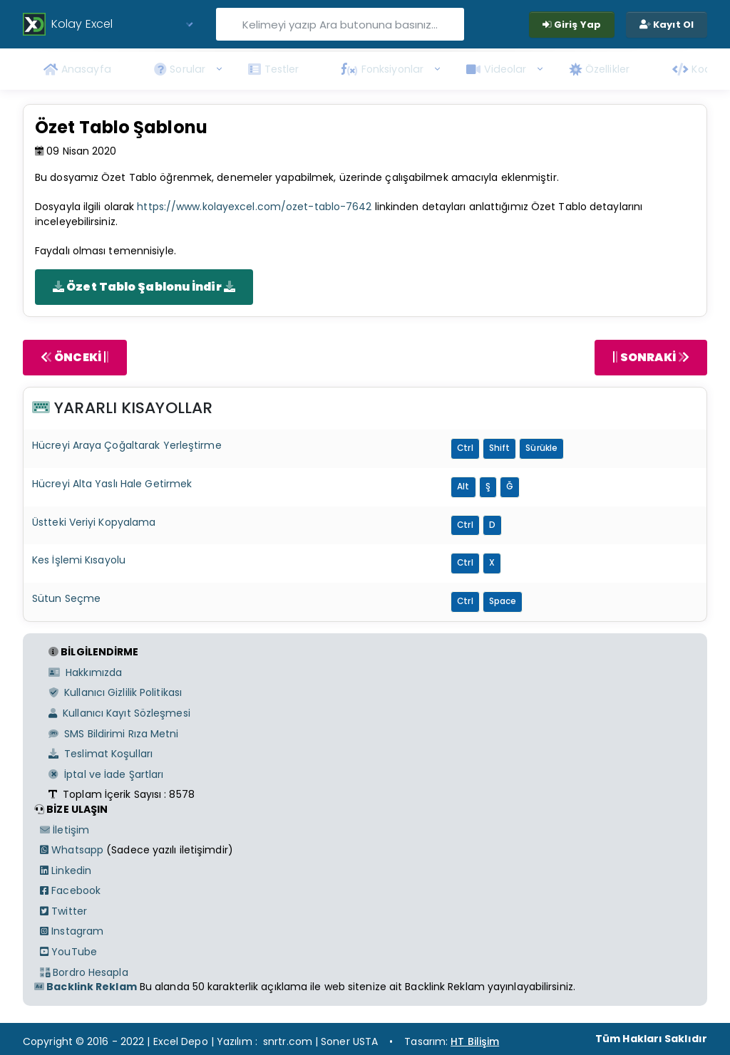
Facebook (70, 890)
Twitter (63, 911)
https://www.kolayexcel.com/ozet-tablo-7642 (254, 206)
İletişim (64, 830)
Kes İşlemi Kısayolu (78, 560)
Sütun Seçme (66, 598)
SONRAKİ (650, 357)
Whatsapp (71, 850)
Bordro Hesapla (84, 972)
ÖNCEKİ (75, 357)
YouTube (68, 952)
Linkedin (65, 870)
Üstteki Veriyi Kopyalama (93, 522)
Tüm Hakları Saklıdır (651, 1038)
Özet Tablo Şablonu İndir (144, 287)
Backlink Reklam (85, 986)
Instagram (71, 931)
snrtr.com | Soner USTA (320, 1041)
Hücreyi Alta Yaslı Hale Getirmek (112, 484)
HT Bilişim (475, 1041)
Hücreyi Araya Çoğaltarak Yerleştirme (127, 445)
